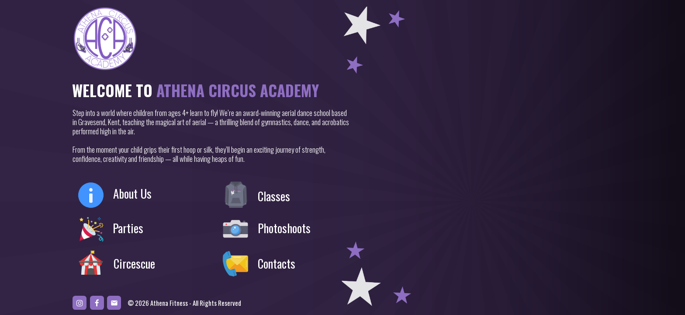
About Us (132, 193)
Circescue (134, 263)
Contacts (276, 263)
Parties (128, 228)
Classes (274, 196)
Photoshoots (284, 228)
